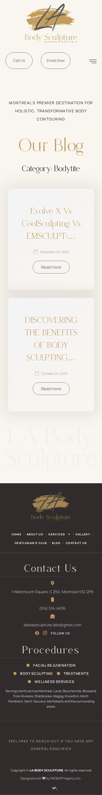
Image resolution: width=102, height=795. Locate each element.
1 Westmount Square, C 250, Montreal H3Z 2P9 (52, 591)
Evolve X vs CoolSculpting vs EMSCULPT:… (51, 224)
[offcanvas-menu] (92, 60)
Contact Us (76, 543)
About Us (35, 534)
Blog (56, 543)
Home (16, 534)
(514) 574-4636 (52, 608)
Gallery (83, 534)
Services (59, 534)
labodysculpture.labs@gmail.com (52, 624)
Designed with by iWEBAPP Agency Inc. (51, 778)
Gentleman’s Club (31, 543)
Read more (51, 267)
